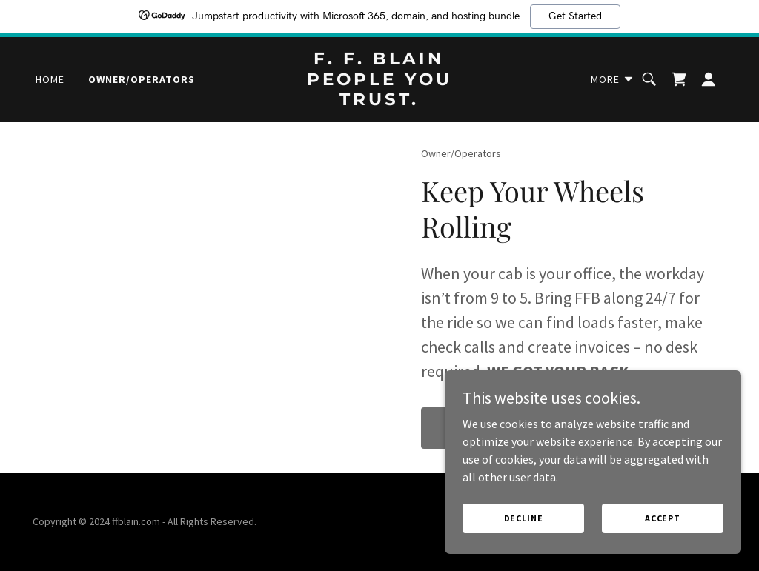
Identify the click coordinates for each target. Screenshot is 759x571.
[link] (379, 100)
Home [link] (50, 79)
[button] (612, 79)
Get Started (575, 16)
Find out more (487, 428)
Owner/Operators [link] (141, 79)
